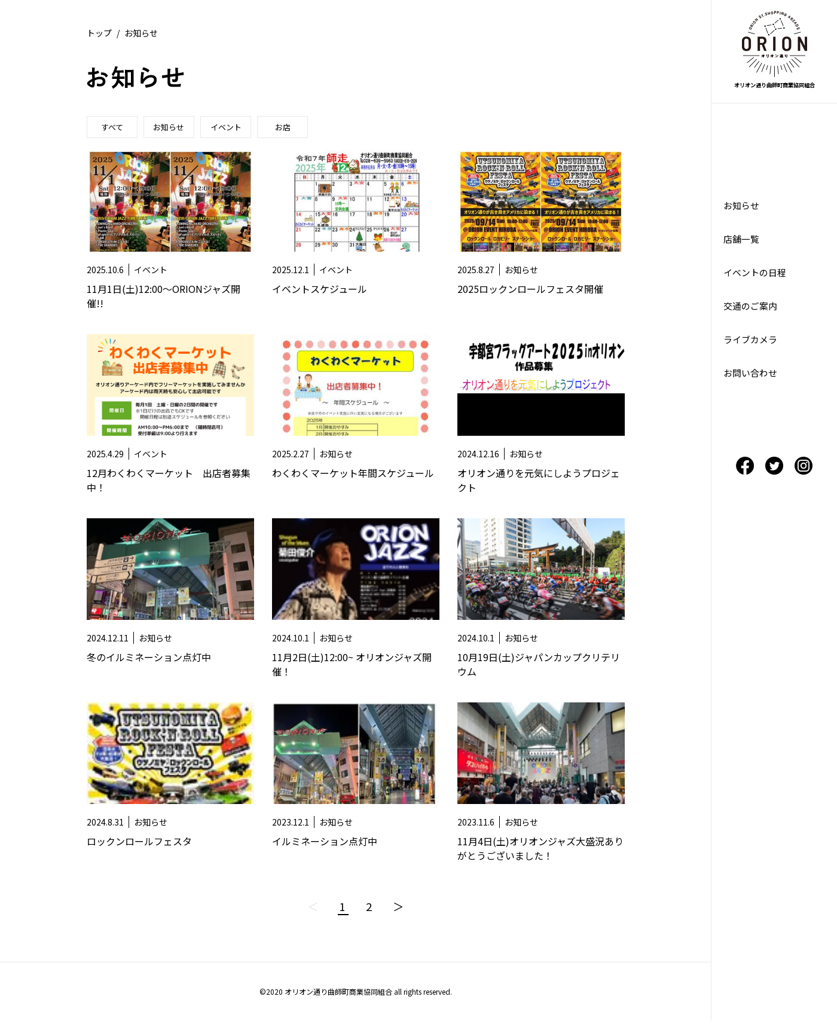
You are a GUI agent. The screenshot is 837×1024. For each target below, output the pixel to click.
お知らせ (175, 128)
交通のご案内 (752, 313)
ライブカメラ (752, 348)
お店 (297, 128)
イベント (236, 128)
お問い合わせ (752, 384)
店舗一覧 (742, 243)
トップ (99, 33)
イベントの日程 (756, 278)
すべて (114, 128)
